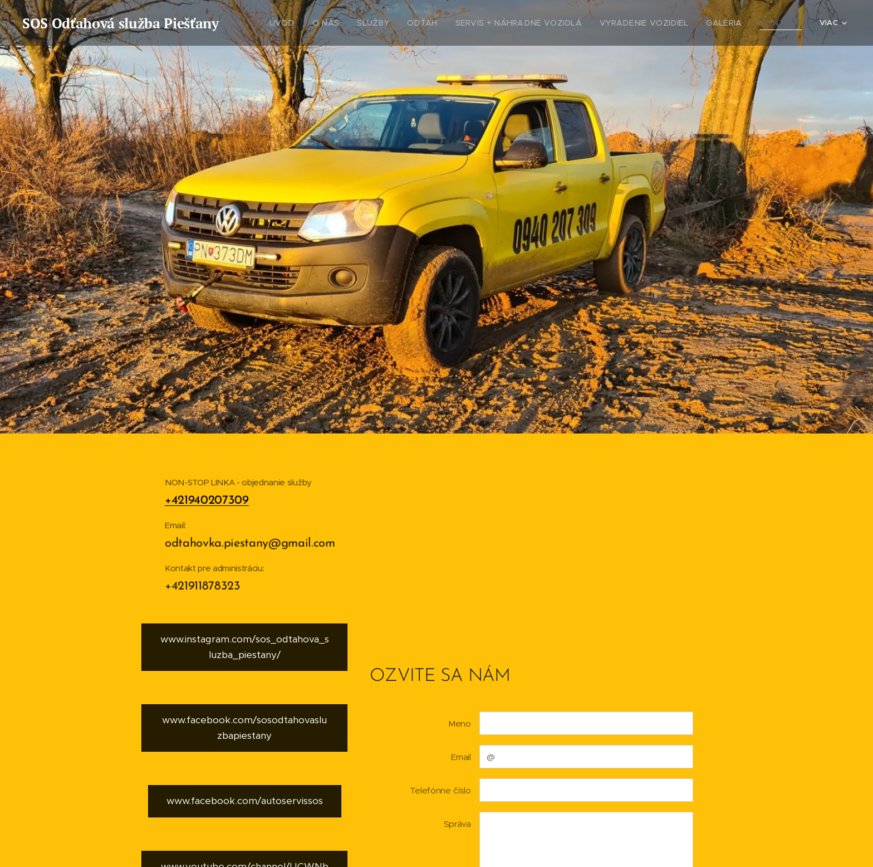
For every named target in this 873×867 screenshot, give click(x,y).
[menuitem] (324, 23)
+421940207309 (207, 500)
